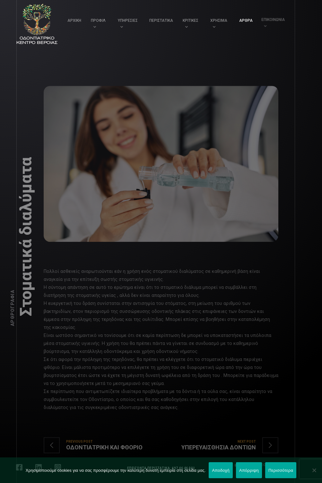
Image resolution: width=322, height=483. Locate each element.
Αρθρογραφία (12, 308)
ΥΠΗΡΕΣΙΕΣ (128, 20)
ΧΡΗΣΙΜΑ (216, 18)
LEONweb (267, 465)
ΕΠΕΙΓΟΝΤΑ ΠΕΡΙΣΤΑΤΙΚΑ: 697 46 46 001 (161, 468)
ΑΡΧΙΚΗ (74, 20)
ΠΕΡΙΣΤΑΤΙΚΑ (161, 20)
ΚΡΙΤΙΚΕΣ (190, 20)
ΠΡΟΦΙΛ (98, 20)
